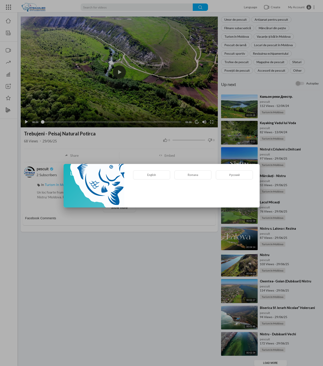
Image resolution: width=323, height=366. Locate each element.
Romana (193, 175)
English (151, 175)
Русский (234, 175)
